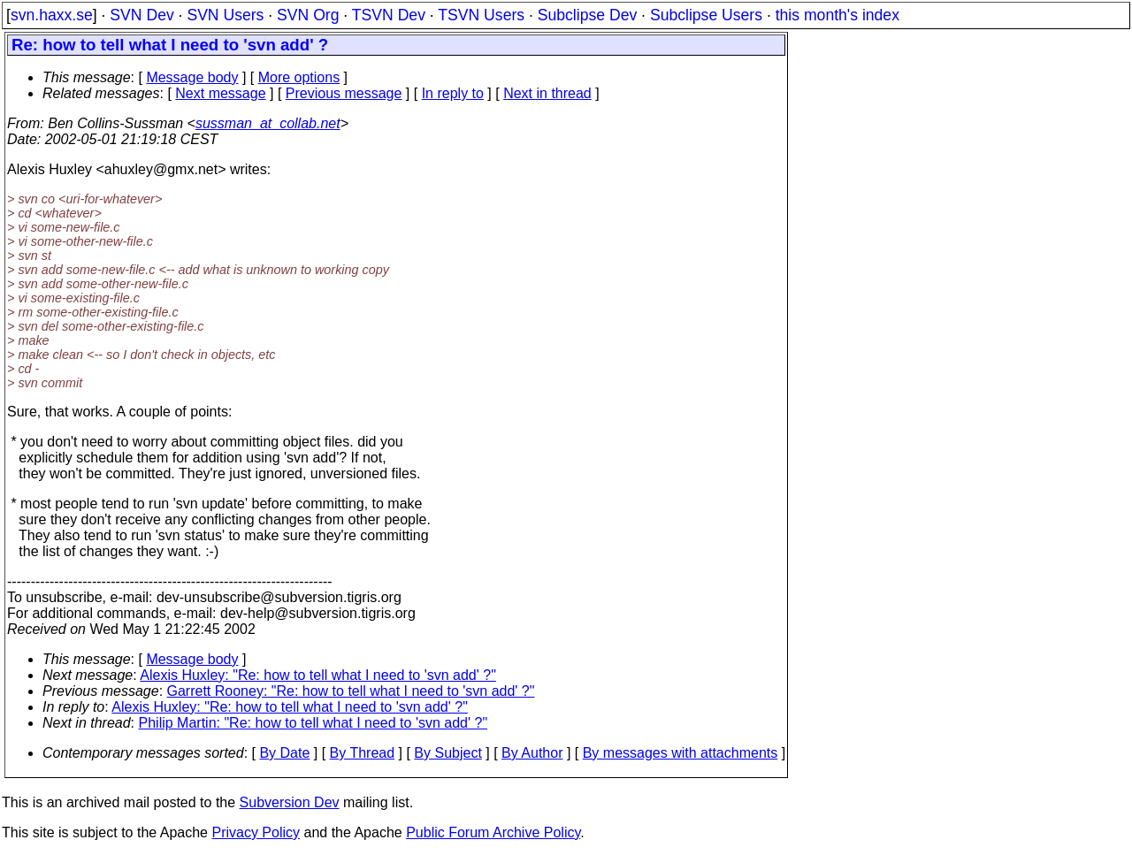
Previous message (344, 93)
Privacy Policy (255, 832)
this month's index (837, 15)
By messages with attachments (680, 752)
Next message (220, 93)
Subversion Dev (290, 802)
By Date (284, 752)
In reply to (453, 93)
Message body (192, 77)
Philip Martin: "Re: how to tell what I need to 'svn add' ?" (313, 722)
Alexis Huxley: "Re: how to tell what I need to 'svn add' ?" (318, 675)
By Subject (447, 752)
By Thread (362, 752)
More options (299, 77)
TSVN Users (481, 15)
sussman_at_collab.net (267, 123)
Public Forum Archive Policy (493, 832)
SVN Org (308, 15)
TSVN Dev (388, 15)
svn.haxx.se (52, 15)
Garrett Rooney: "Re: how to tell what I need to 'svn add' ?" (351, 691)
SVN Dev (141, 15)
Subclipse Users (706, 15)
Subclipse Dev (587, 15)
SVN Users (225, 15)
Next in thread (547, 93)
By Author (531, 752)
